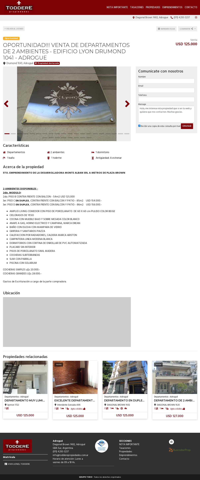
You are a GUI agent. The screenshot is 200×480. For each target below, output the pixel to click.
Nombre (142, 76)
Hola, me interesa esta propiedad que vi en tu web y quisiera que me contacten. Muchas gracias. (166, 114)
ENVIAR (187, 126)
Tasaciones (137, 7)
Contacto (191, 7)
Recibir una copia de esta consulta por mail (159, 126)
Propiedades (153, 7)
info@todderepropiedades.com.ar (70, 455)
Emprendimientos (172, 7)
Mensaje (142, 103)
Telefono (142, 94)
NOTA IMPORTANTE (117, 7)
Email (140, 85)
